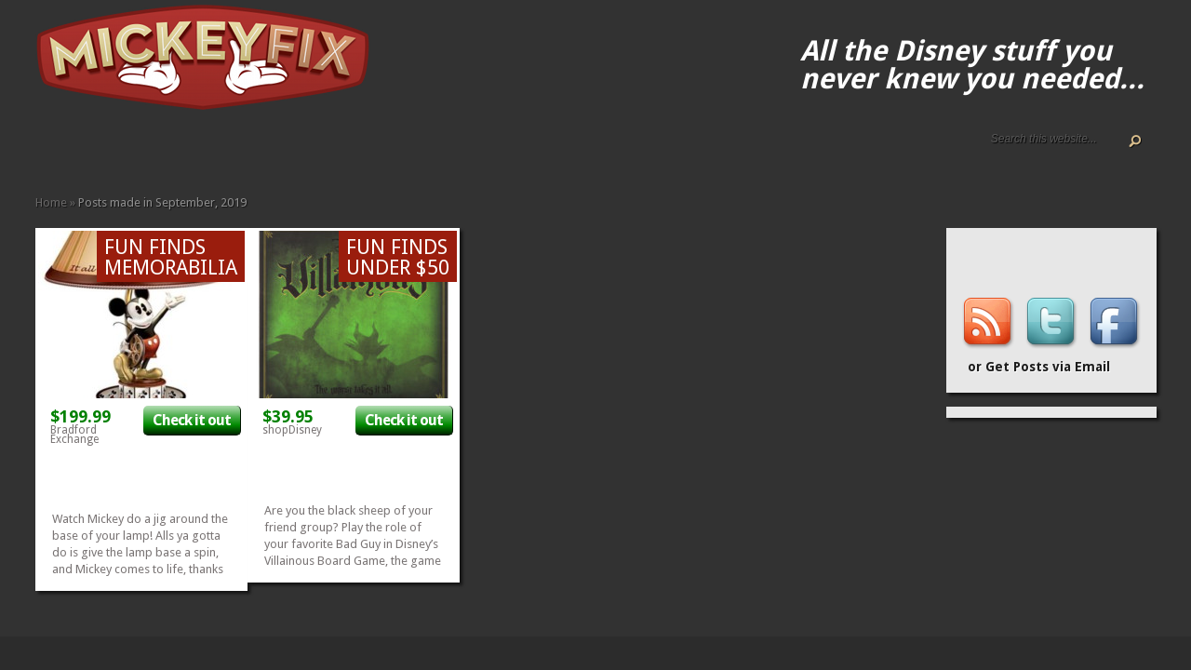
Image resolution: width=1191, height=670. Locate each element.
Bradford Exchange (74, 434)
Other (266, 151)
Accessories (132, 151)
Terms (117, 151)
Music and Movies (251, 151)
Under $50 (281, 151)
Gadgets (206, 151)
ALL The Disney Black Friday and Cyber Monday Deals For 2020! (72, 151)
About (57, 151)
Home (42, 151)
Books (161, 151)
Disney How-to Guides (102, 151)
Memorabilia (236, 151)
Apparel (147, 151)
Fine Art (176, 151)
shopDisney (292, 429)
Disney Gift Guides (87, 151)
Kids (221, 151)
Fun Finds (191, 151)
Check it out (192, 420)
